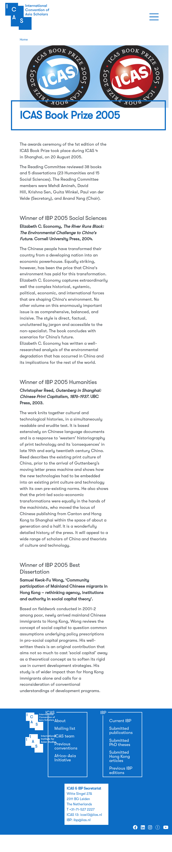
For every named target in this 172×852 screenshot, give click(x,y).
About (60, 720)
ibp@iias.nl (82, 820)
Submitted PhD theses (119, 742)
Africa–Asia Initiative (65, 757)
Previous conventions (65, 746)
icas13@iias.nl (91, 815)
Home (24, 39)
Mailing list (64, 728)
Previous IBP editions (120, 770)
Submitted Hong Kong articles (119, 756)
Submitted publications (121, 730)
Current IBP (120, 720)
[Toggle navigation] (154, 16)
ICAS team (64, 736)
